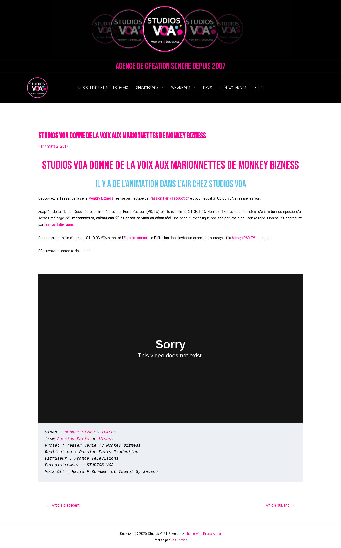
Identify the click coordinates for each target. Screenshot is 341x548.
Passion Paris (73, 439)
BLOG (259, 87)
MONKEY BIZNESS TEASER (90, 432)
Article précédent (63, 505)
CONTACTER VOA (233, 87)
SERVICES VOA (149, 87)
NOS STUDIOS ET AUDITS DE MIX (103, 87)
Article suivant (280, 505)
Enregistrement (136, 237)
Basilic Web (179, 539)
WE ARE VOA (183, 87)
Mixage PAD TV (243, 237)
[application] (160, 87)
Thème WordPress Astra (203, 533)
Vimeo (105, 439)
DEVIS (207, 87)
